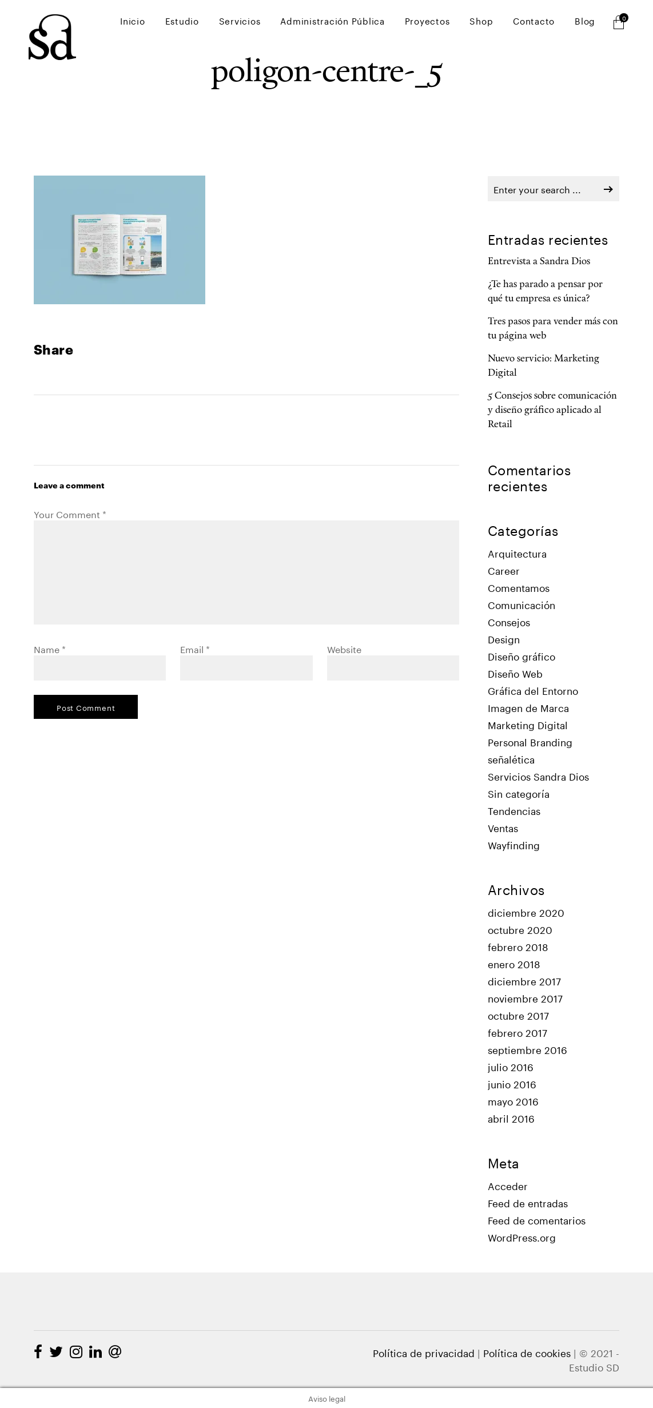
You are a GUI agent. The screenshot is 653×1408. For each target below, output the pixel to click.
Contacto (542, 23)
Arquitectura (517, 553)
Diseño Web (515, 673)
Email (195, 648)
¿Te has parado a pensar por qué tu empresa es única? (545, 292)
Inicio (175, 23)
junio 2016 (512, 1083)
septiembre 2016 (527, 1049)
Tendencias (514, 810)
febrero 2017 (517, 1032)
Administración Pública (358, 23)
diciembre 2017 (524, 980)
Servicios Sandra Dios (538, 776)
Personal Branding (530, 741)
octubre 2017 (518, 1015)
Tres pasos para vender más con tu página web (553, 329)
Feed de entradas (528, 1202)
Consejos (509, 621)
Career (504, 570)
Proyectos (446, 23)
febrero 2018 (518, 946)
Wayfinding (514, 844)
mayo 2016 (513, 1100)
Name (50, 648)
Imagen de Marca (528, 707)
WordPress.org (522, 1237)
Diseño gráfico (521, 656)
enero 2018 (514, 963)
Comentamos (519, 587)
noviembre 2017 (525, 998)
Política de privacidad (424, 1352)
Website (344, 648)
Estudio (219, 23)
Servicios (271, 23)
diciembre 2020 (526, 912)
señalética (511, 758)
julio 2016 (510, 1066)
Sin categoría (519, 793)
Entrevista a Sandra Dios (539, 262)
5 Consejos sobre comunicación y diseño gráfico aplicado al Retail (552, 410)
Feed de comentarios (537, 1219)
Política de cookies (527, 1352)
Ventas (503, 827)
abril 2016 (511, 1118)
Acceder (508, 1185)
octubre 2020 (520, 929)
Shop (495, 23)
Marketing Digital (528, 724)
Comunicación (521, 604)
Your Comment (70, 513)
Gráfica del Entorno (533, 690)
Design (504, 638)
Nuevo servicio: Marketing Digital (543, 366)
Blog (588, 23)
